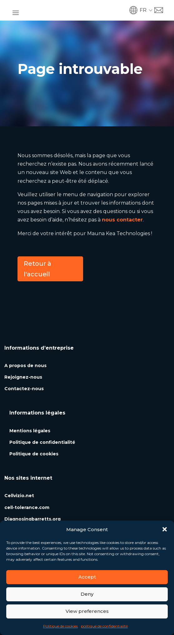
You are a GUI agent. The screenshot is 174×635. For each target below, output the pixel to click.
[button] (165, 529)
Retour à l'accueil (37, 269)
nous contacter (122, 220)
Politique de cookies (60, 626)
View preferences (87, 611)
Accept (87, 577)
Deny (87, 594)
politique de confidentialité (104, 626)
